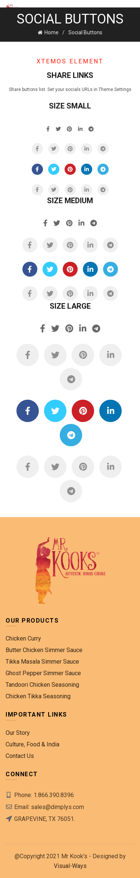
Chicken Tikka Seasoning (38, 696)
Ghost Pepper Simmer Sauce (43, 673)
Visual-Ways (70, 865)
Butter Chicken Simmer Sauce (44, 650)
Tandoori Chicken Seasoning (42, 684)
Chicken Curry (23, 638)
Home (51, 32)
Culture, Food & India (32, 744)
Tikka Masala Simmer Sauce (42, 661)
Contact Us (20, 755)
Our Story (18, 732)
